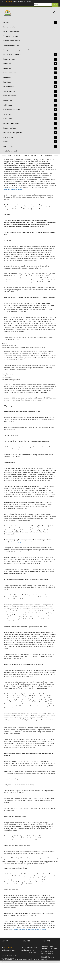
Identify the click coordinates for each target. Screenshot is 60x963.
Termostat (30, 114)
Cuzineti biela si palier (30, 123)
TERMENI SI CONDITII (47, 946)
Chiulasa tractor (30, 100)
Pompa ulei (30, 63)
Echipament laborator (11, 31)
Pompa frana (30, 118)
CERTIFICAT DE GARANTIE (49, 949)
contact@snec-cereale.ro (24, 1)
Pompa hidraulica (30, 72)
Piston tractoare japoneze (30, 132)
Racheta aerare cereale (11, 41)
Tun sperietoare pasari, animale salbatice (18, 50)
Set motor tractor (30, 95)
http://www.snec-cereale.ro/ (13, 189)
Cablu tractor (30, 105)
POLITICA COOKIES (47, 954)
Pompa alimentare (30, 59)
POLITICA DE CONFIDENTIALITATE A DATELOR (48, 957)
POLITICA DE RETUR (47, 951)
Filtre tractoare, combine (30, 54)
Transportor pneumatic (11, 45)
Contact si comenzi (10, 151)
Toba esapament (30, 91)
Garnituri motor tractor (30, 109)
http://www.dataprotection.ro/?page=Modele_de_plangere (29, 929)
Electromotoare (30, 86)
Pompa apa (30, 68)
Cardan (30, 141)
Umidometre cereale (10, 36)
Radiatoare (30, 82)
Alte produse (30, 146)
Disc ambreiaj (30, 137)
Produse (30, 22)
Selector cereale (9, 27)
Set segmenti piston (30, 128)
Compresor (30, 77)
